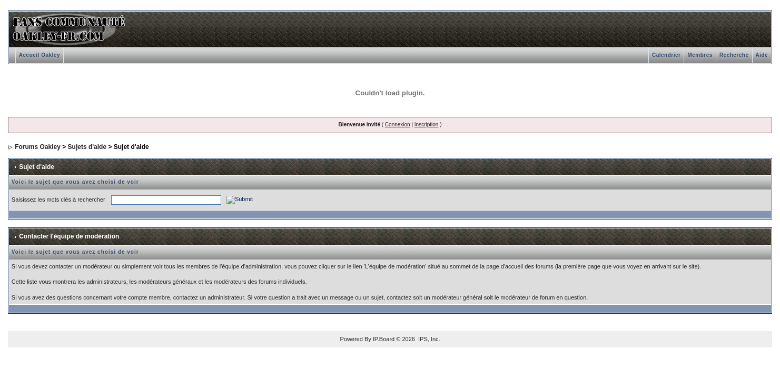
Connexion (397, 124)
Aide (762, 55)
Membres (699, 55)
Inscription (426, 124)
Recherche (734, 55)
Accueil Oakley (39, 55)
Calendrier (666, 55)
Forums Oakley (38, 147)
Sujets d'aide (87, 147)
